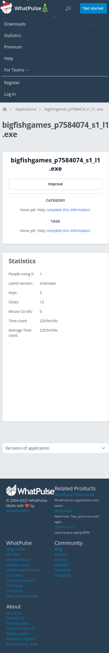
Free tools (14, 585)
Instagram (63, 575)
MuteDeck (63, 510)
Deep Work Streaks (22, 596)
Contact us (15, 617)
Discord (61, 554)
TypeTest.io (64, 526)
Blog (58, 549)
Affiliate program (20, 638)
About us (13, 612)
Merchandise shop (21, 644)
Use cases (14, 575)
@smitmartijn (17, 510)
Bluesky (61, 559)
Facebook (63, 569)
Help (8, 58)
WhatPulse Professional (74, 494)
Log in (10, 94)
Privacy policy (17, 623)
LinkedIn (62, 564)
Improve (55, 183)
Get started (93, 8)
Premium (13, 47)
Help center (16, 549)
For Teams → (17, 70)
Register (12, 83)
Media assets (17, 633)
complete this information (68, 209)
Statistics (12, 35)
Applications (26, 109)
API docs (13, 554)
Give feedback (18, 559)
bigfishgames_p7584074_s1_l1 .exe (74, 109)
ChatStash (14, 590)
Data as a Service (20, 580)
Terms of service (20, 628)
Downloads (15, 24)
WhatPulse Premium (23, 569)
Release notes (18, 564)
